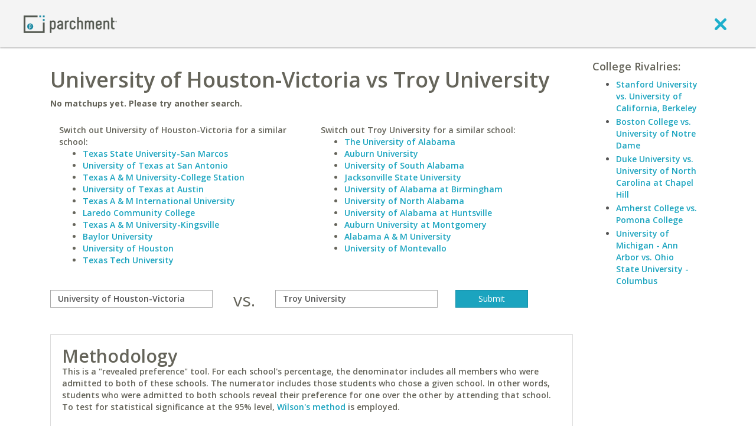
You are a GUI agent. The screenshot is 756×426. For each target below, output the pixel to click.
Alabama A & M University (397, 236)
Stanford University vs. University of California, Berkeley (657, 96)
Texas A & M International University (159, 200)
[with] (356, 299)
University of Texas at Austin (143, 189)
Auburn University (381, 153)
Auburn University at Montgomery (415, 224)
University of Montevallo (395, 248)
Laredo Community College (139, 212)
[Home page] (70, 23)
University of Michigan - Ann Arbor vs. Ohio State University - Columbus (652, 257)
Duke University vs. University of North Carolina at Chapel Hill (656, 176)
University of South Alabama (404, 165)
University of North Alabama (404, 200)
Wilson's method (311, 406)
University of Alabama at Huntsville (418, 212)
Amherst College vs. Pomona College (656, 213)
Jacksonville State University (402, 177)
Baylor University (118, 236)
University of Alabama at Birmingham (423, 189)
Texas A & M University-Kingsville (151, 224)
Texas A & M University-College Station (164, 177)
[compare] (131, 299)
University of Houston (128, 248)
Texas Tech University (128, 260)
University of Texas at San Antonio (155, 165)
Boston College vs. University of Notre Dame (656, 133)
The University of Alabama (399, 141)
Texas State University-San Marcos (155, 153)
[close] (720, 24)
